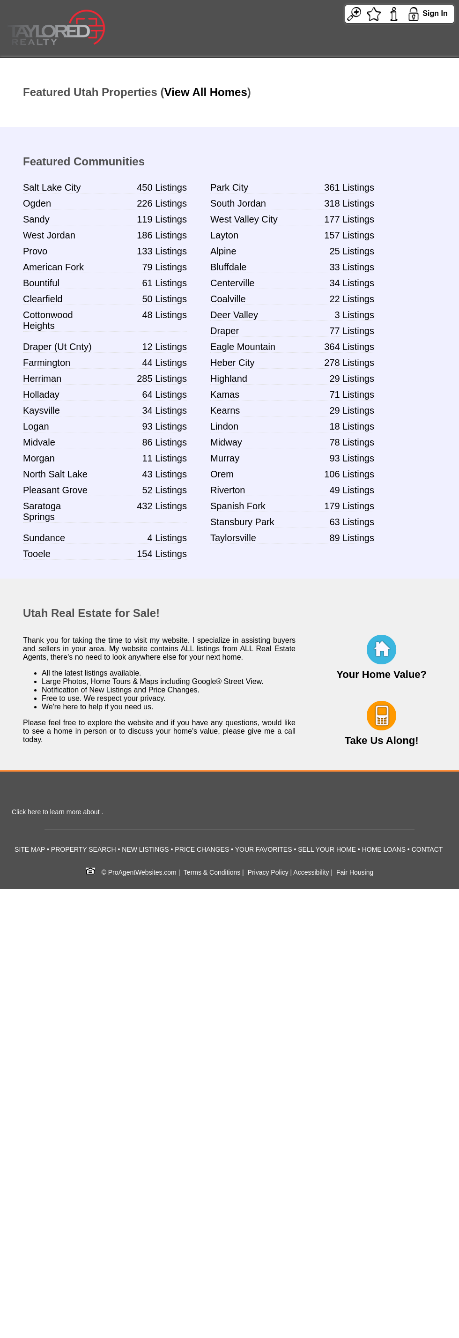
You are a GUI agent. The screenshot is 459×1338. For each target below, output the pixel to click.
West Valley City (244, 219)
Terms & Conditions (212, 872)
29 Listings (351, 378)
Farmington (46, 362)
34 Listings (351, 283)
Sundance (44, 538)
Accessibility (311, 872)
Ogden (37, 203)
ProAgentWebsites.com (142, 872)
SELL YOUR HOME (327, 849)
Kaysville (41, 410)
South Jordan (238, 203)
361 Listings (349, 187)
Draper (224, 331)
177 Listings (349, 219)
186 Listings (162, 235)
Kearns (225, 410)
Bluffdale (228, 267)
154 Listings (162, 554)
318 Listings (349, 203)
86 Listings (164, 442)
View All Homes (205, 92)
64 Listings (164, 394)
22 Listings (351, 299)
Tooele (37, 554)
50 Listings (164, 299)
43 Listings (164, 474)
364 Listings (349, 347)
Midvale (39, 442)
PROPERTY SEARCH (83, 849)
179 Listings (349, 506)
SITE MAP (30, 849)
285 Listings (162, 378)
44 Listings (164, 362)
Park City (229, 187)
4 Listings (167, 538)
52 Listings (164, 490)
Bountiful (41, 283)
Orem (222, 474)
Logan (36, 426)
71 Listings (351, 394)
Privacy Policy (268, 872)
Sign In (434, 13)
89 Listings (351, 538)
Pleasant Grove (55, 490)
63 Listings (351, 522)
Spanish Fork (238, 506)
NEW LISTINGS (145, 849)
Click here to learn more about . (57, 812)
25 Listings (351, 251)
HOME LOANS (384, 849)
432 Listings (162, 506)
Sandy (36, 219)
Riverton (227, 490)
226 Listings (162, 203)
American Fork (53, 267)
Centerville (232, 283)
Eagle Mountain (242, 347)
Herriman (42, 378)
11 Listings (164, 458)
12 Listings (164, 347)
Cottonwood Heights (48, 320)
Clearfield (42, 299)
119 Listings (162, 219)
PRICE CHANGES (202, 849)
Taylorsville (233, 538)
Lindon (224, 426)
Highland (228, 378)
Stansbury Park (242, 522)
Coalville (228, 299)
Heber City (232, 362)
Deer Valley (234, 315)
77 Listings (351, 331)
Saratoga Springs (42, 511)
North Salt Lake (55, 474)
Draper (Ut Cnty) (57, 347)
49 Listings (351, 490)
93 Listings (164, 426)
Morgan (39, 458)
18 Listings (351, 426)
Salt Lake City (52, 187)
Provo (35, 251)
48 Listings (164, 315)
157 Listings (349, 235)
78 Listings (351, 442)
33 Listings (351, 267)
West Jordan (49, 235)
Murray (224, 458)
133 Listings (162, 251)
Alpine (223, 251)
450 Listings (162, 187)
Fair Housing (354, 872)
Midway (226, 442)
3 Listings (355, 315)
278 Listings (349, 362)
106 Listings (349, 474)
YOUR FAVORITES (263, 849)
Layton (224, 235)
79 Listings (164, 267)
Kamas (224, 394)
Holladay (41, 394)
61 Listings (164, 283)
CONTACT (427, 849)
